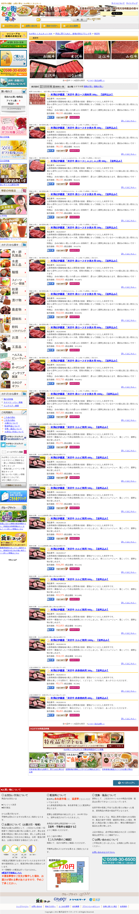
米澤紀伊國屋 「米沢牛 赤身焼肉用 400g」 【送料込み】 (80, 698)
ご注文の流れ (9, 420)
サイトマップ (132, 3)
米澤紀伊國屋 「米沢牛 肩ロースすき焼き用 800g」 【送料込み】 (84, 327)
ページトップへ (126, 783)
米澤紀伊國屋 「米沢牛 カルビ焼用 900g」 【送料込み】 (80, 609)
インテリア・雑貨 (11, 406)
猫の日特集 (8, 399)
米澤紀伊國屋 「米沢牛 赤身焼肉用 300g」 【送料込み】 (80, 670)
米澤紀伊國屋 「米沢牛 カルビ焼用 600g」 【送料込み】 (80, 518)
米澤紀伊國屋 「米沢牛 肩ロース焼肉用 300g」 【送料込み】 (82, 94)
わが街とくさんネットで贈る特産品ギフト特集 (84, 749)
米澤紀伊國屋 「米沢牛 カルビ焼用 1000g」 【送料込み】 (80, 640)
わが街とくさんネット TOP (40, 34)
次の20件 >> (99, 80)
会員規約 (123, 906)
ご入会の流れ (9, 417)
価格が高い (98, 86)
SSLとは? (13, 560)
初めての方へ (50, 26)
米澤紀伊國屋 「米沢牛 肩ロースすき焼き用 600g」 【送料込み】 (84, 261)
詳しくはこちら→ (128, 121)
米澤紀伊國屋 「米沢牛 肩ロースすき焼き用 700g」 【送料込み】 (84, 294)
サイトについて (118, 3)
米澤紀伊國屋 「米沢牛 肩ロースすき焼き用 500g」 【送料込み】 (84, 227)
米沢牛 (97, 34)
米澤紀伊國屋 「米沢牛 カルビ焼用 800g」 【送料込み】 (80, 579)
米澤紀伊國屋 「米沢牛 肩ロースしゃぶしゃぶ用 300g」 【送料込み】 (87, 161)
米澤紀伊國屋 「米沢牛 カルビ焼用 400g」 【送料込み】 (80, 457)
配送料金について (12, 426)
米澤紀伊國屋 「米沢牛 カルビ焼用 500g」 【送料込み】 (80, 488)
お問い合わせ (30, 26)
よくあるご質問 (71, 26)
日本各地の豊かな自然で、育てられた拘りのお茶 (47, 769)
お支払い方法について (14, 432)
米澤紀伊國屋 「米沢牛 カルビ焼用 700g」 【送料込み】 (80, 549)
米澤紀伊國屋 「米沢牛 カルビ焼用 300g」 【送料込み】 (80, 427)
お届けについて (11, 423)
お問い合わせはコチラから (103, 852)
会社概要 (75, 906)
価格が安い (88, 86)
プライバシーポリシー (91, 906)
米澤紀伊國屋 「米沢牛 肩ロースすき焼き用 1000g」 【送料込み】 (85, 394)
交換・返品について (13, 429)
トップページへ (10, 26)
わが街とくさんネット (8, 13)
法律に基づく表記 (110, 906)
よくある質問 (64, 906)
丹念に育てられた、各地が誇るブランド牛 (73, 34)
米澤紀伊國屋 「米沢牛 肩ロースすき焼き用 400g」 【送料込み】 (84, 194)
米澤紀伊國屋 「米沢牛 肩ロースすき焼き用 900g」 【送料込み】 (84, 361)
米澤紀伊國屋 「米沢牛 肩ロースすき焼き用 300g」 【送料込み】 (84, 128)
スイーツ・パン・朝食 (13, 402)
